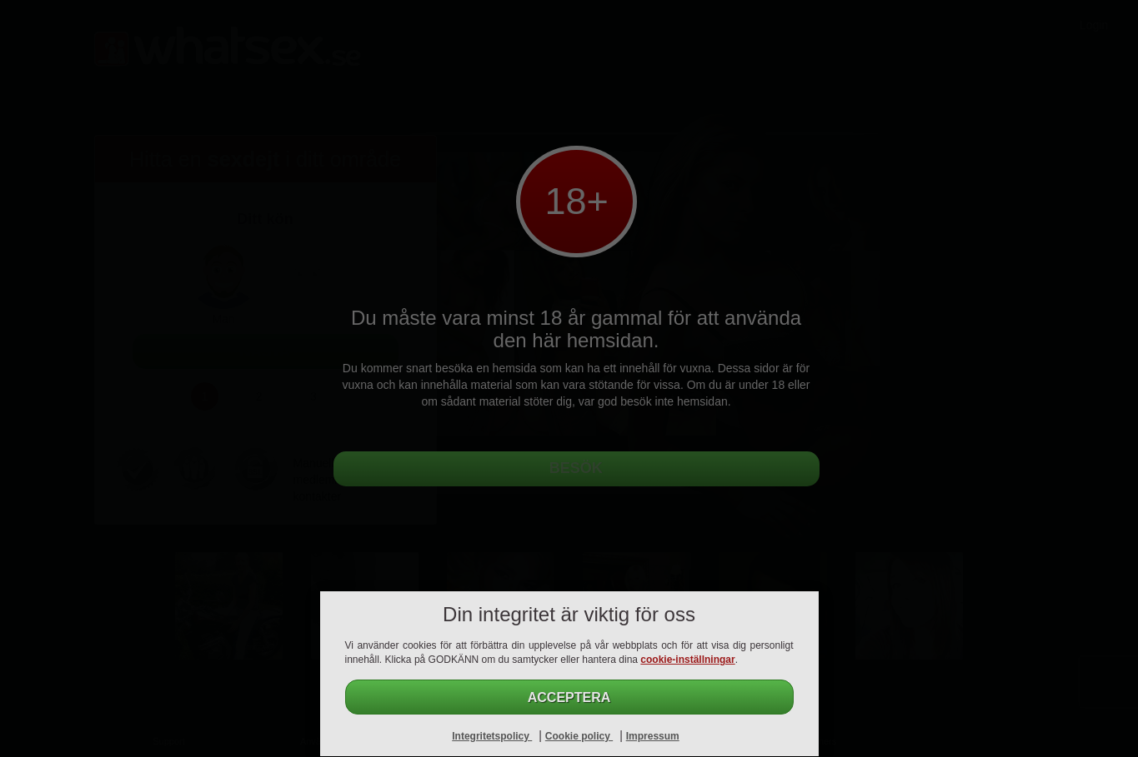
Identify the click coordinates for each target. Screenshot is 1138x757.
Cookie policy (579, 736)
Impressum (652, 736)
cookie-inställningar (687, 659)
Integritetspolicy (492, 736)
